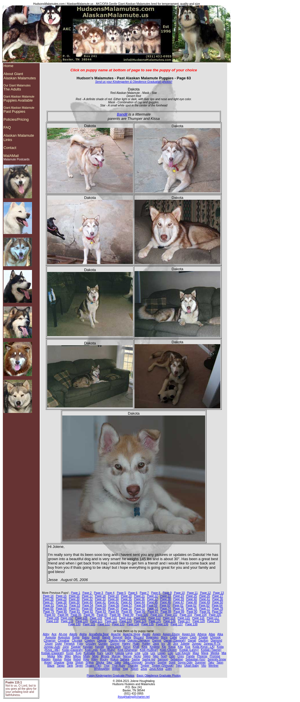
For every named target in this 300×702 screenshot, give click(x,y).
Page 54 (87, 605)
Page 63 (204, 605)
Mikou (77, 656)
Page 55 (100, 605)
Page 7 (144, 592)
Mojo (95, 656)
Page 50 (217, 602)
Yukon (134, 668)
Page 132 (103, 624)
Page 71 (126, 608)
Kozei (69, 653)
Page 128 (199, 621)
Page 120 (82, 621)
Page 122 (111, 621)
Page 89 (179, 611)
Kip (164, 646)
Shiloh (79, 662)
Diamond (216, 640)
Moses (105, 656)
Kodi (107, 649)
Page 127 (184, 621)
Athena (202, 634)
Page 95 (76, 614)
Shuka (100, 662)
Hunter (146, 643)
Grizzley (91, 643)
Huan (136, 643)
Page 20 (126, 596)
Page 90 (192, 611)
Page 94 (63, 614)
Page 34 (113, 599)
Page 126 (169, 621)
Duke (58, 643)
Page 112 (140, 618)
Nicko (137, 656)
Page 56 (114, 605)
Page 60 (165, 605)
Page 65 (48, 608)
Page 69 (100, 608)
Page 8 (155, 592)
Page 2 (87, 592)
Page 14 (48, 596)
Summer (200, 662)
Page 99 (128, 614)
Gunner (114, 643)
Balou (85, 637)
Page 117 (213, 618)
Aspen (157, 634)
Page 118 (52, 621)
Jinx (175, 643)
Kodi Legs (91, 649)
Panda (190, 656)
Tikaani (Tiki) (93, 665)
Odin (172, 656)
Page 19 (113, 596)
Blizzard (138, 637)
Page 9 (167, 592)
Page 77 (204, 608)
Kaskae (76, 646)
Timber (145, 665)
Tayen (79, 665)
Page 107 (67, 618)
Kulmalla (89, 653)
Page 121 (96, 621)
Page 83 (100, 611)
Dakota (101, 640)
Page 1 (75, 592)
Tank (70, 665)
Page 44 (139, 602)
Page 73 (152, 608)
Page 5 (121, 592)
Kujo (78, 653)
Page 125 (155, 621)
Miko (68, 656)
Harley (126, 643)
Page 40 (191, 599)
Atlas (212, 634)
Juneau (196, 643)
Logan (161, 653)
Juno (66, 646)
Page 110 (111, 618)
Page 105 (215, 614)
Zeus (144, 668)
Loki (170, 653)
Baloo (76, 637)
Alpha (83, 634)
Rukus (114, 659)
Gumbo (103, 643)
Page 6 (132, 592)
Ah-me (63, 634)
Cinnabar (63, 640)
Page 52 (61, 605)
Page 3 (98, 592)
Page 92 (217, 611)
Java (156, 643)
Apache (116, 634)
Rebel (77, 659)
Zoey (168, 668)
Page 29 (61, 599)
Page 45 (152, 602)
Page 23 (165, 596)
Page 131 (89, 624)
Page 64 (217, 605)
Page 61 (178, 605)
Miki (60, 656)
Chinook (215, 637)
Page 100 (142, 614)
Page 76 (191, 608)
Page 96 (89, 614)
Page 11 (192, 592)
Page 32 (87, 599)
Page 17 (87, 596)
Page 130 (74, 624)
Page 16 (74, 596)
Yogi (125, 668)
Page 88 (166, 611)
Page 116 (198, 618)
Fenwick (69, 643)
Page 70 (113, 608)
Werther (214, 665)
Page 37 (152, 599)
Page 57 (126, 605)
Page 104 (200, 614)
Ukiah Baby (191, 665)
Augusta (50, 637)
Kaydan (88, 646)
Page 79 (48, 611)
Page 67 (74, 608)
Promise (215, 656)
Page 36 (139, 599)
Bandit (122, 114)
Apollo (146, 634)
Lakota (119, 653)
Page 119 (67, 621)
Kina (144, 646)
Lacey (109, 653)
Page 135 (147, 624)
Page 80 (61, 611)
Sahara (124, 659)
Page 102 (171, 614)
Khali (136, 646)
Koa (187, 646)
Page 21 (139, 596)
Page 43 (126, 602)
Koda (204, 646)
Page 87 (152, 611)
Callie (173, 637)
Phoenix (202, 656)
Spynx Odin (185, 662)
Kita (180, 646)
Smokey (150, 662)
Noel (164, 656)
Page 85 (126, 611)
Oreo (180, 656)
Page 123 (125, 621)
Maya (204, 653)
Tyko (179, 665)
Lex (153, 653)
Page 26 (204, 596)
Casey (183, 637)
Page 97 (102, 614)
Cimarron (49, 640)
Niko (156, 656)
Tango (61, 665)
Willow (116, 668)
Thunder (132, 665)
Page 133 (118, 624)
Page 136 (162, 624)
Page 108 (81, 618)
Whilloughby (101, 668)
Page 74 (165, 608)
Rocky (104, 659)
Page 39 (178, 599)
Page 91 (205, 611)
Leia (137, 653)
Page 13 (218, 592)
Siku (109, 662)
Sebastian (176, 659)
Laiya (129, 653)
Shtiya (90, 662)
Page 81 (74, 611)
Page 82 (87, 611)
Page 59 (152, 605)
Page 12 (205, 592)
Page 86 (140, 611)
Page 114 (169, 618)
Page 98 (115, 614)
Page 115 (184, 618)
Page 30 (74, 599)
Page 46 (165, 602)
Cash (193, 637)
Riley (94, 659)
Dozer (49, 643)
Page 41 (204, 599)
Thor (107, 665)
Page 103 (186, 614)
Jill (169, 643)
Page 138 (191, 624)
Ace (53, 634)
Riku (86, 659)
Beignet (117, 637)
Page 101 (157, 614)
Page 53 (74, 605)
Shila (70, 662)
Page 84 (114, 611)
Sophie (162, 662)
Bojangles (152, 637)
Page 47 (178, 602)
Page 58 (140, 605)
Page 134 (133, 624)
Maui (196, 653)
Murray (116, 656)
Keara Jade (113, 646)
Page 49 (204, 602)
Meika (51, 656)
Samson (162, 659)
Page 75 (178, 608)
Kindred (154, 646)
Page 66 (61, 608)
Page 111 (125, 618)
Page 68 (87, 608)
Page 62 (191, 605)
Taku (211, 662)
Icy (163, 643)
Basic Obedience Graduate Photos (159, 675)
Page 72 (139, 608)
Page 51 (48, 605)
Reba (67, 659)
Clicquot (77, 640)
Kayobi (99, 646)
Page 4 (110, 592)
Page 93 (50, 614)
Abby (46, 634)
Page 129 (213, 621)
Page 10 (179, 592)
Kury (100, 653)
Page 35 (126, 599)
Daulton (203, 640)
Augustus (64, 637)
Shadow (59, 662)
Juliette (185, 643)
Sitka (117, 662)
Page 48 (191, 602)
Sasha (136, 659)
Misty (86, 656)
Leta (145, 653)
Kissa (172, 646)
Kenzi (127, 646)
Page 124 (140, 621)
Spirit (172, 662)
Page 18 (100, 596)
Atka (220, 634)
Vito (203, 665)
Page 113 (154, 618)
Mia (223, 653)
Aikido (73, 634)
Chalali (203, 637)
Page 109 (96, 618)
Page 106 (53, 618)
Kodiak (189, 649)
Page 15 (61, 596)
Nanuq (127, 656)
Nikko (146, 656)
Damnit (156, 640)
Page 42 (113, 602)
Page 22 (152, 596)
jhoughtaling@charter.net (133, 696)
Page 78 (217, 608)
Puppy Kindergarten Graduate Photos (110, 675)
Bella (128, 637)
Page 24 (178, 596)
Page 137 (177, 624)
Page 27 (217, 596)
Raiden (46, 659)
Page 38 (165, 599)
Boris (164, 637)
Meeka (215, 653)
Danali (175, 640)
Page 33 (100, 599)
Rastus (57, 659)
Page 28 (48, 599)
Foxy (80, 643)
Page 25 (191, 596)
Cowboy (90, 640)
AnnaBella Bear (99, 634)
